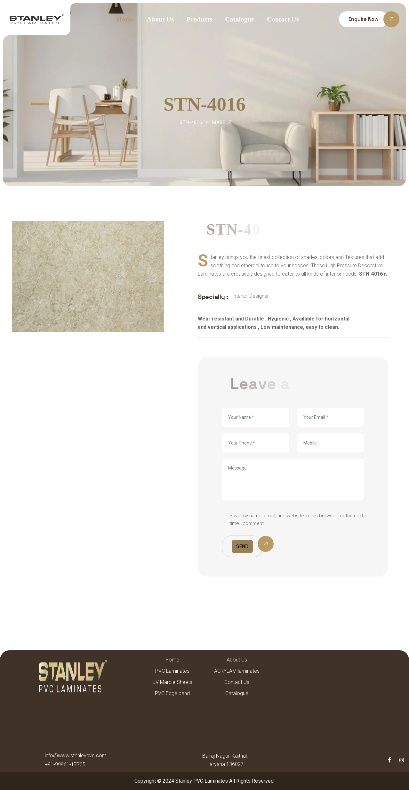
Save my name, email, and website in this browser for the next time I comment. (296, 519)
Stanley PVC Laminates (201, 781)
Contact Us (283, 19)
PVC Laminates (172, 671)
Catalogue (239, 19)
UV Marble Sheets (172, 682)
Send (242, 546)
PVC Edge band (172, 693)
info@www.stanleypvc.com (76, 756)
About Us (160, 19)
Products (199, 19)
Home (125, 19)
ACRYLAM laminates (237, 671)
